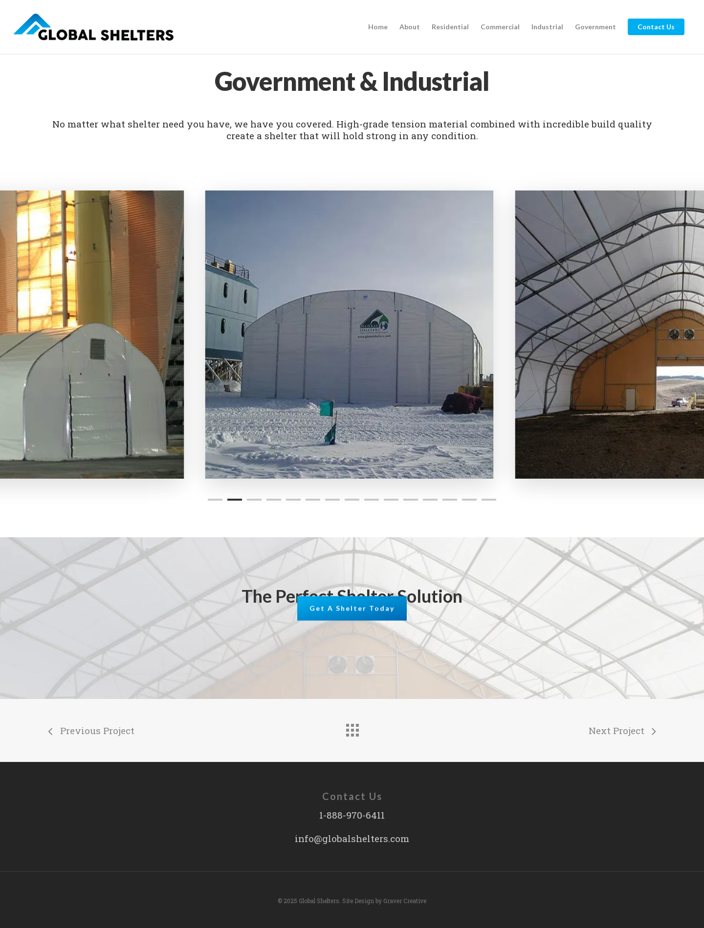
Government (595, 26)
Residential (450, 26)
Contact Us (656, 26)
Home (378, 26)
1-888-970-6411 (352, 815)
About (409, 26)
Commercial (500, 26)
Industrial (547, 26)
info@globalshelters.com (352, 838)
